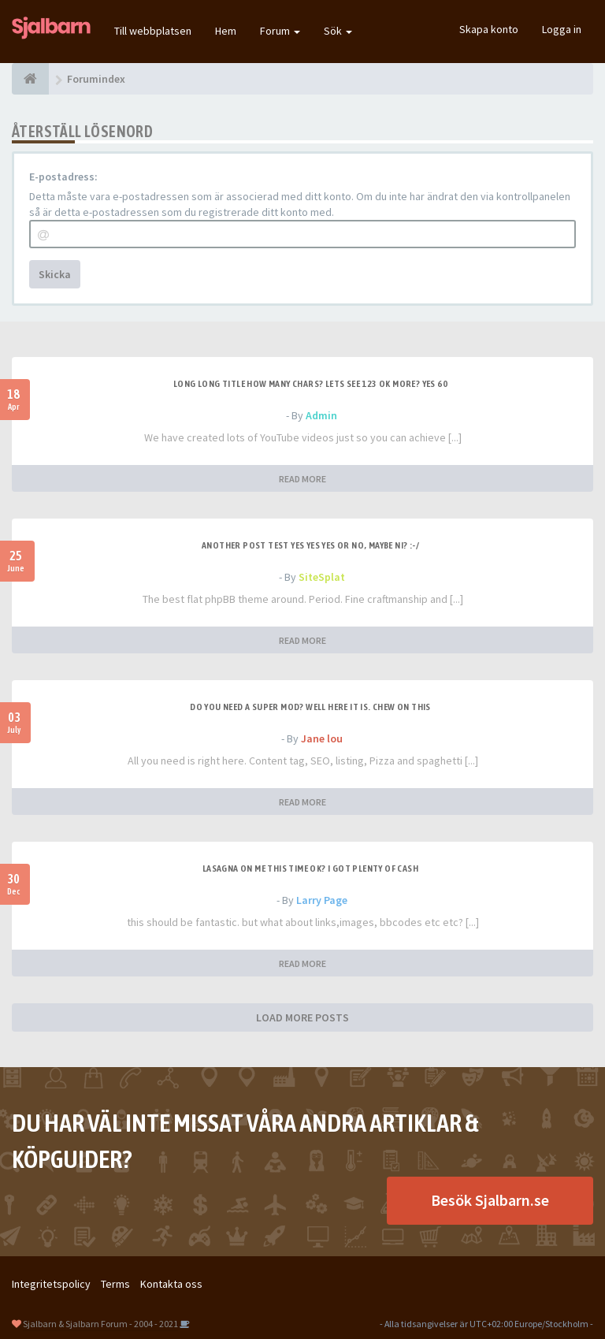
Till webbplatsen (152, 31)
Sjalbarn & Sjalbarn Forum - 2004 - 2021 (100, 1324)
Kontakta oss (171, 1284)
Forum (280, 31)
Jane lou (322, 738)
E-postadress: (63, 176)
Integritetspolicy (51, 1284)
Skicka (55, 274)
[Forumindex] (30, 79)
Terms (115, 1284)
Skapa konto (488, 29)
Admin (321, 415)
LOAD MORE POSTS (302, 1017)
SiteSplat (322, 577)
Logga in (561, 29)
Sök (338, 31)
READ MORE (302, 479)
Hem (225, 31)
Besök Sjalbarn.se (490, 1200)
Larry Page (321, 900)
